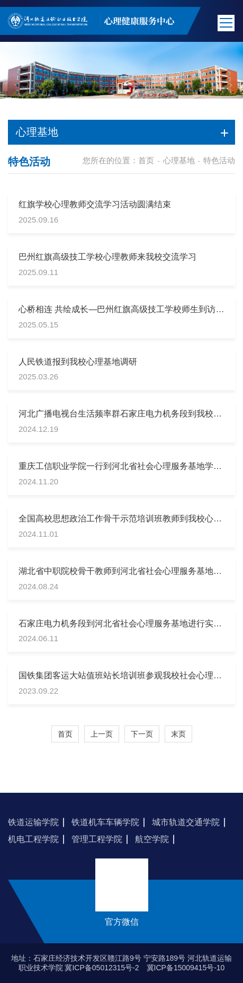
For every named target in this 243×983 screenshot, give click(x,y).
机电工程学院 (33, 839)
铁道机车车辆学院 (105, 822)
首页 (146, 160)
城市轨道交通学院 (186, 822)
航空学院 (152, 839)
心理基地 (179, 160)
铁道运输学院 (33, 822)
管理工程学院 (96, 839)
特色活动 (219, 160)
